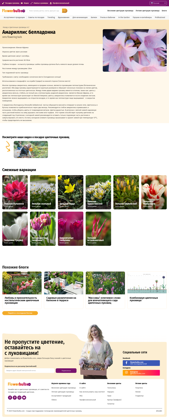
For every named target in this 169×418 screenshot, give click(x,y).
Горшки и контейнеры (142, 17)
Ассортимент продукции (14, 17)
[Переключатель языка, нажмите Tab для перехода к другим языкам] (158, 3)
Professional (160, 17)
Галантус (110, 404)
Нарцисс (110, 392)
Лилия (137, 392)
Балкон (94, 17)
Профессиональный (87, 400)
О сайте (82, 388)
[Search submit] (64, 11)
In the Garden (124, 17)
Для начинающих (80, 17)
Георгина (139, 388)
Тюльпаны (111, 388)
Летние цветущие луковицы (148, 11)
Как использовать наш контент (92, 392)
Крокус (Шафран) (114, 400)
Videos (54, 400)
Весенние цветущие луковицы (120, 11)
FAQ (80, 396)
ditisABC (159, 411)
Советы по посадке (36, 17)
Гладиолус (139, 396)
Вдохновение (63, 17)
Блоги (164, 11)
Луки (109, 396)
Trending (51, 17)
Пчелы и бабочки (107, 17)
